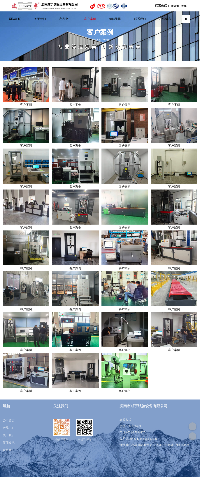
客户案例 (90, 18)
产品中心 (65, 18)
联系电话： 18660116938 (171, 5)
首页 (94, 39)
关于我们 (40, 18)
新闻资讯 (115, 18)
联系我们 (140, 18)
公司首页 (9, 420)
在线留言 (165, 18)
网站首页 (15, 18)
